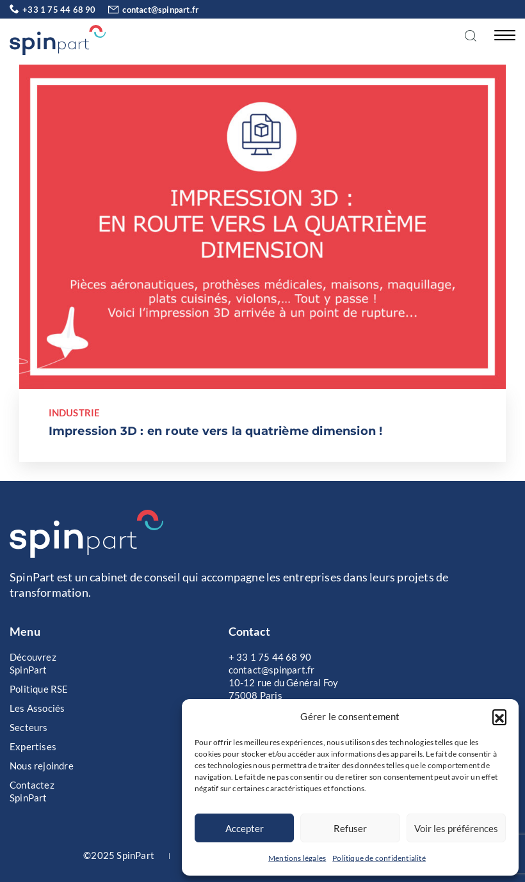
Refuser (350, 828)
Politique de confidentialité (379, 858)
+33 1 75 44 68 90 (53, 9)
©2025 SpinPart (118, 855)
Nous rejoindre (42, 765)
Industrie (75, 412)
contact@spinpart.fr (148, 9)
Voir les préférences (456, 828)
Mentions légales (297, 858)
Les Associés (37, 708)
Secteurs (29, 727)
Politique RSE (39, 689)
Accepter (244, 828)
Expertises (33, 746)
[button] (499, 716)
